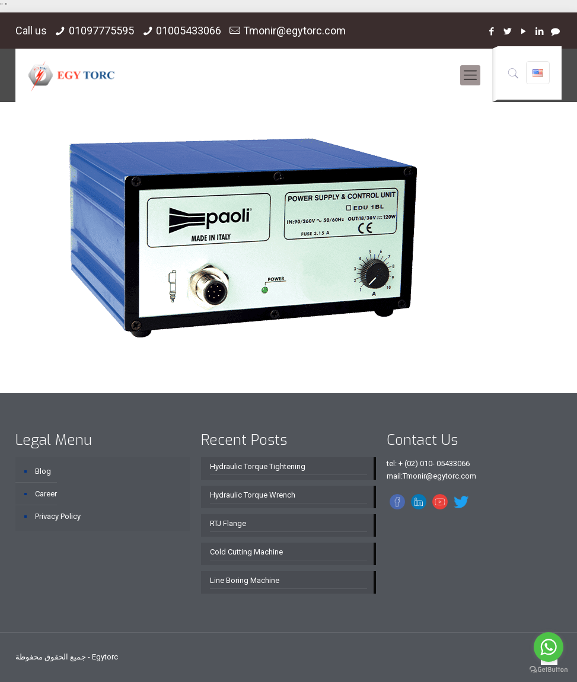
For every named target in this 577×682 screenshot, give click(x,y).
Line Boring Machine (244, 580)
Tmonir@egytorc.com (294, 30)
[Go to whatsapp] (548, 647)
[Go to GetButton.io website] (549, 670)
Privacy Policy (58, 516)
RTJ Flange (228, 523)
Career (46, 493)
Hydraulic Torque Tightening (257, 466)
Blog (43, 471)
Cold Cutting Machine (246, 551)
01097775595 (101, 30)
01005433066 (188, 30)
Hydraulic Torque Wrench (252, 494)
